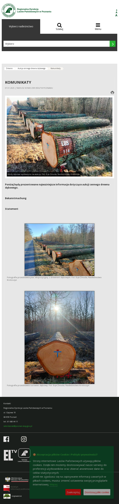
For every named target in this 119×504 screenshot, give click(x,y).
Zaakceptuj (73, 492)
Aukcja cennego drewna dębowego (31, 68)
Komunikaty (56, 68)
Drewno (9, 68)
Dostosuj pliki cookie (97, 492)
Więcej (53, 484)
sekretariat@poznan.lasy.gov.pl (17, 426)
